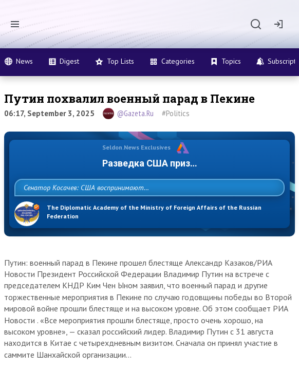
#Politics (176, 113)
